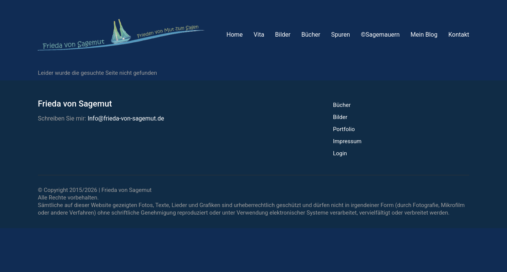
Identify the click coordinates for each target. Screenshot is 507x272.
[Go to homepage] (121, 35)
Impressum (347, 141)
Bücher (342, 105)
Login (340, 153)
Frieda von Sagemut (126, 190)
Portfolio (344, 129)
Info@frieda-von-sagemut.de (126, 118)
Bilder (340, 117)
